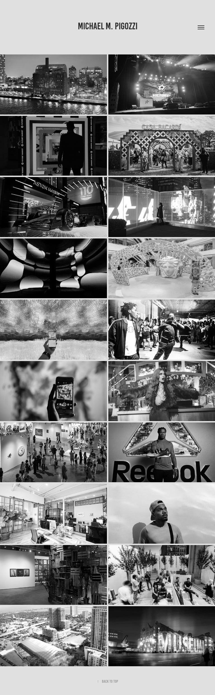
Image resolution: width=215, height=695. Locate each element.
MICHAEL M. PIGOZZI (107, 26)
